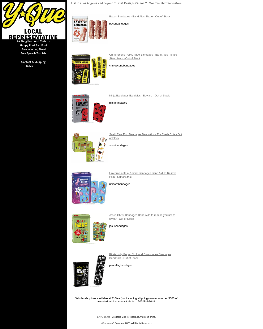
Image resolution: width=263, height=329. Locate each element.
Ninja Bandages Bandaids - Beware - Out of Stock (139, 95)
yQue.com (106, 323)
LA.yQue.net (103, 317)
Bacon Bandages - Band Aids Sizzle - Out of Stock (139, 16)
